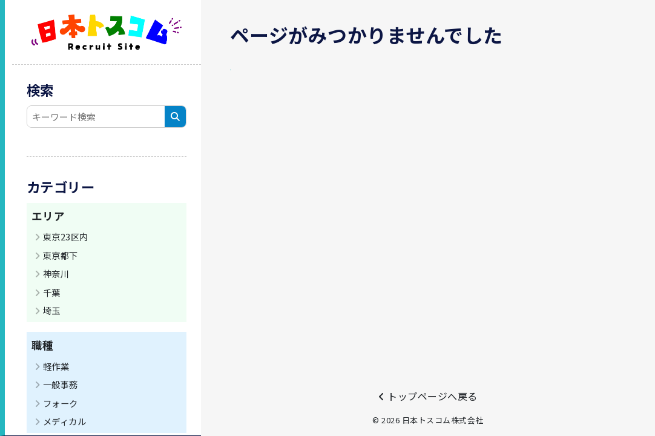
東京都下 (60, 255)
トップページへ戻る (427, 396)
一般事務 (60, 384)
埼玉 (52, 310)
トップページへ (273, 80)
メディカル (64, 421)
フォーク (60, 403)
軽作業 (56, 366)
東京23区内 (65, 236)
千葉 (52, 292)
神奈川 (56, 273)
